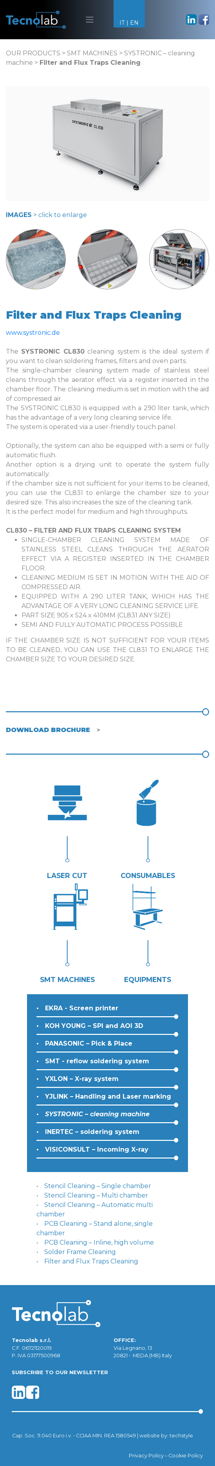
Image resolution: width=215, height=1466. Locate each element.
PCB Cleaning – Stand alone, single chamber (94, 1228)
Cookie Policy (185, 1456)
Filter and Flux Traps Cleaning (91, 1261)
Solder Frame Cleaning (80, 1252)
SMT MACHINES (92, 53)
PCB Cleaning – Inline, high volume (99, 1242)
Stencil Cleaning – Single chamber (97, 1186)
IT (122, 22)
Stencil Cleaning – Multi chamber (96, 1195)
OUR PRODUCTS (33, 53)
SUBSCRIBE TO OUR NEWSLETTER (60, 1372)
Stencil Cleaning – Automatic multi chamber (94, 1209)
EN (134, 22)
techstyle (181, 1436)
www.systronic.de (33, 332)
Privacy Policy (146, 1456)
